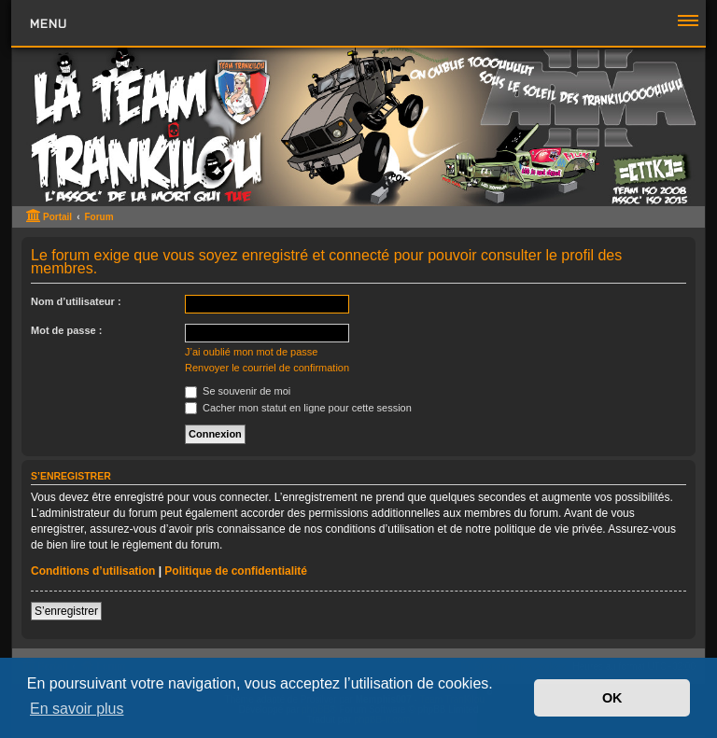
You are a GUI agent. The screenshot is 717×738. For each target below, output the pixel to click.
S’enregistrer (66, 611)
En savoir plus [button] (77, 709)
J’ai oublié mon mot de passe (251, 351)
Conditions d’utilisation (93, 571)
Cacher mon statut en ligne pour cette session (298, 407)
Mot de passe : (66, 330)
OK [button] (612, 697)
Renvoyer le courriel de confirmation (267, 367)
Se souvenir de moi (237, 391)
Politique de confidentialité (235, 571)
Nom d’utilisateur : (76, 301)
